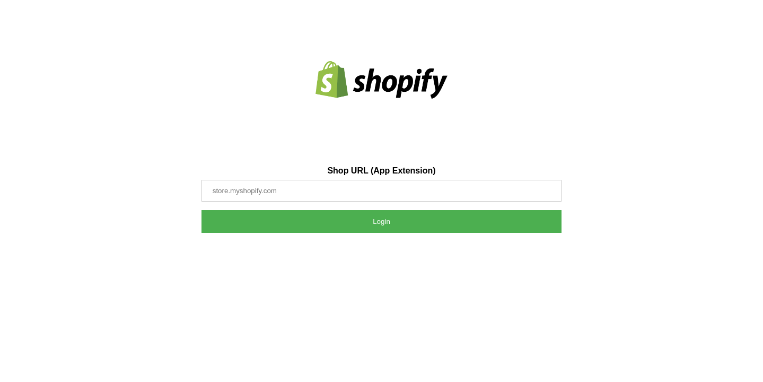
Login (381, 221)
